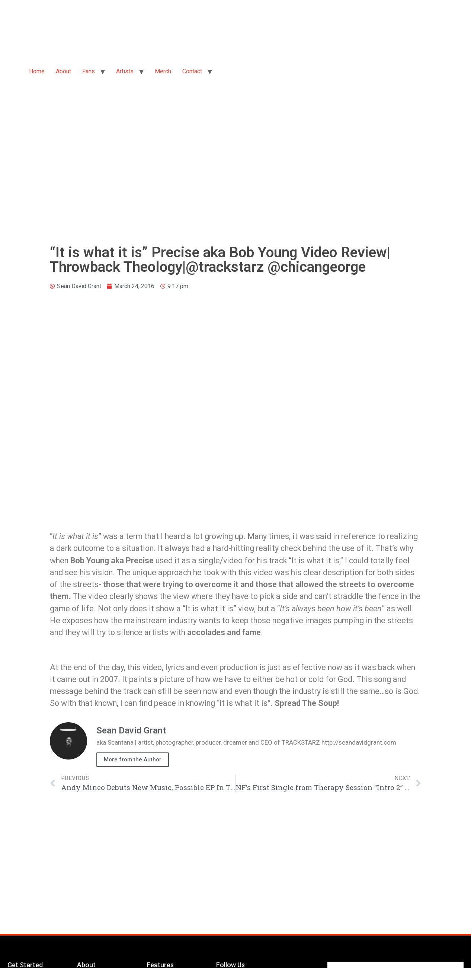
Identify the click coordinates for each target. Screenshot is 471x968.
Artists (125, 71)
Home (37, 71)
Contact (192, 71)
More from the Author (132, 759)
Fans (88, 71)
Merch (163, 71)
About (63, 71)
